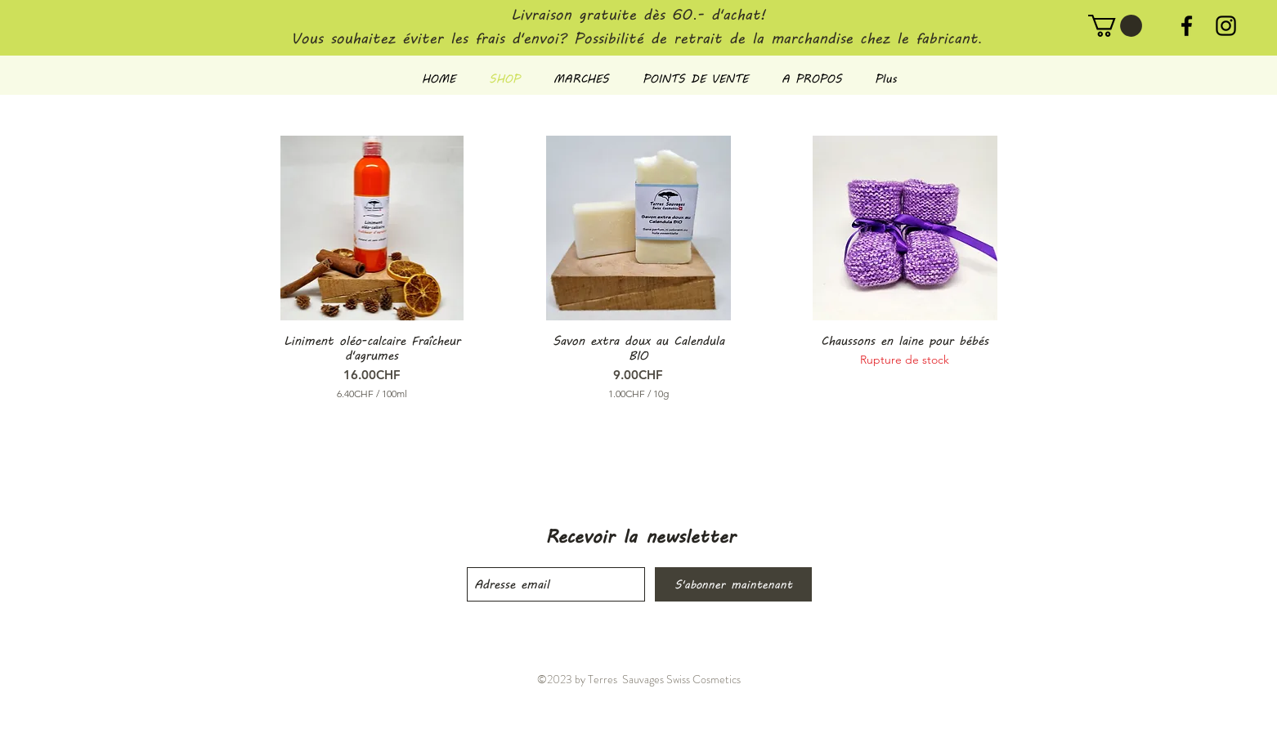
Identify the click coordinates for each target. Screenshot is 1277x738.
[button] (1115, 26)
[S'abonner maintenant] (733, 584)
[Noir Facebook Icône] (1186, 25)
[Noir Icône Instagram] (1225, 25)
